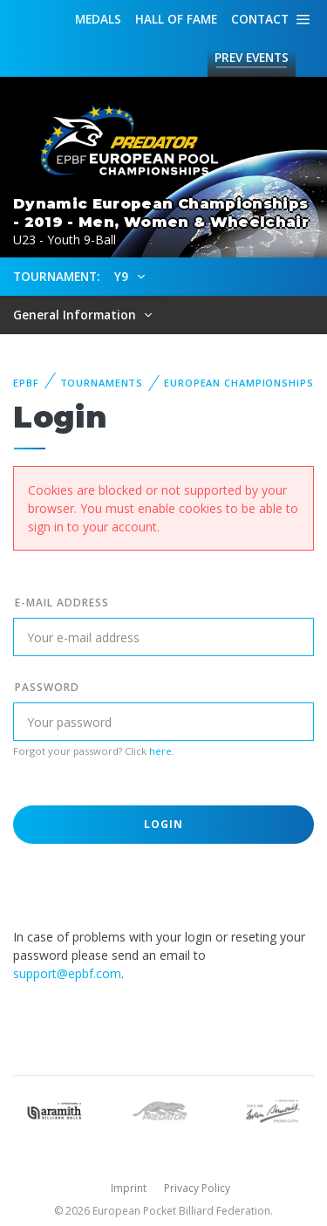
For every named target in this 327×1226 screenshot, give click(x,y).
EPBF (26, 382)
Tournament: (56, 276)
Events (252, 57)
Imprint (128, 1188)
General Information (76, 314)
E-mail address (61, 602)
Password (47, 687)
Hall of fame (176, 18)
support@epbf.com (67, 973)
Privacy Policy (197, 1188)
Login (164, 824)
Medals (98, 18)
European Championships (238, 382)
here (160, 750)
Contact (260, 18)
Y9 (123, 276)
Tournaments (102, 382)
